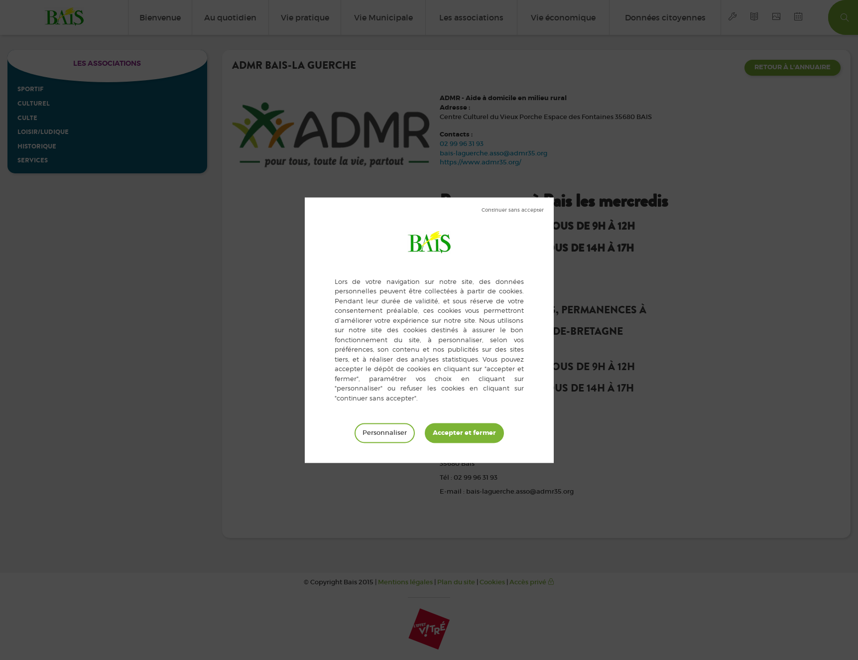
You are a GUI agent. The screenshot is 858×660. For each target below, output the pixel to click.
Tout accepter (464, 433)
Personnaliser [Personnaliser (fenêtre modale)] (385, 432)
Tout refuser (513, 210)
